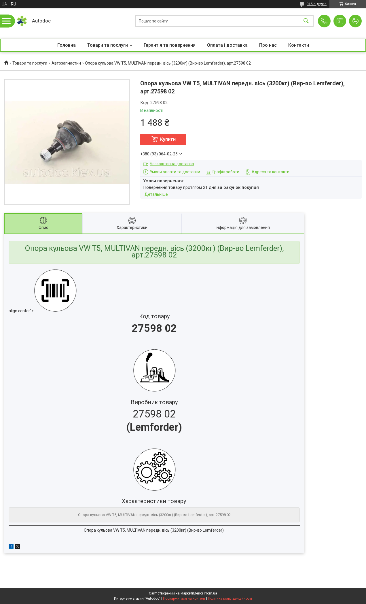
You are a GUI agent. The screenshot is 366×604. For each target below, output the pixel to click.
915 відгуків (317, 4)
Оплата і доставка (227, 45)
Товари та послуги (107, 45)
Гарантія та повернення (170, 45)
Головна (66, 45)
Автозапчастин (66, 63)
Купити (168, 139)
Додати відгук (355, 21)
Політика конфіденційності (230, 599)
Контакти (298, 45)
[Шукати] (306, 21)
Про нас (268, 45)
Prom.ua (210, 593)
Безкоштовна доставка (172, 163)
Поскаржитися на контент (184, 599)
